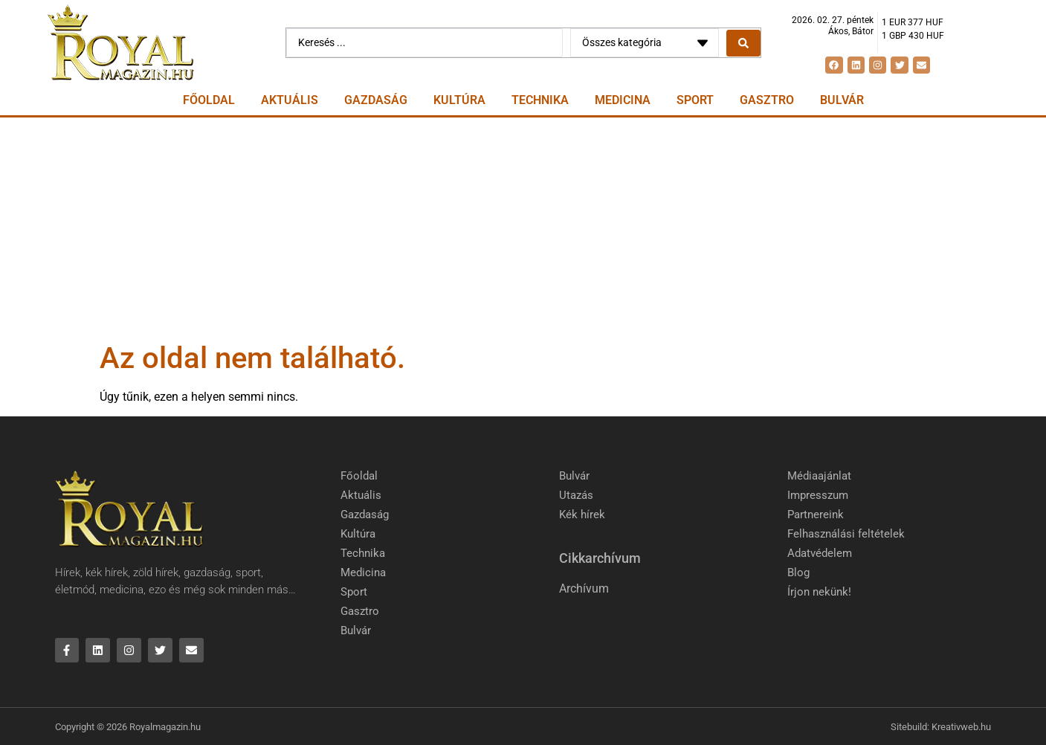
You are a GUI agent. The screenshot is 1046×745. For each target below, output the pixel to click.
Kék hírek (582, 514)
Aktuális (289, 100)
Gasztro (767, 100)
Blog (798, 572)
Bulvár (842, 100)
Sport (695, 100)
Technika (540, 100)
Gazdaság (375, 100)
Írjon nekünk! (819, 592)
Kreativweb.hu (961, 726)
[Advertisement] (523, 229)
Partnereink (815, 514)
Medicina (622, 100)
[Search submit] (743, 43)
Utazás (576, 495)
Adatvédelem (819, 553)
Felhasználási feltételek (846, 534)
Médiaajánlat (819, 476)
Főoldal (209, 100)
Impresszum (817, 495)
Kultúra (459, 100)
